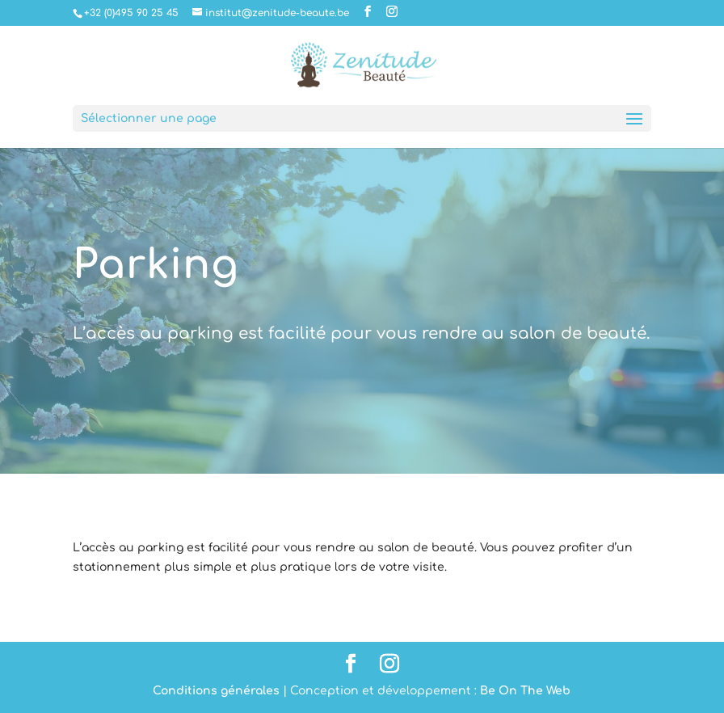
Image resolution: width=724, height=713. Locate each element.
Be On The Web (525, 691)
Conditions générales (216, 691)
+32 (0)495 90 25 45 (131, 13)
